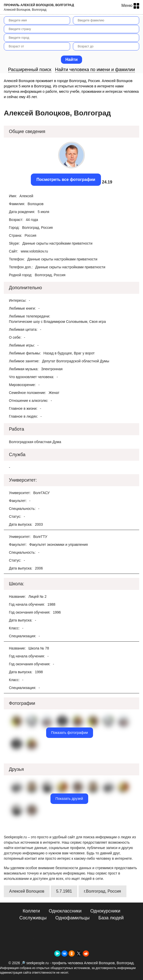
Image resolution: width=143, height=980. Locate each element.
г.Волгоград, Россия (102, 891)
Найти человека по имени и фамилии (95, 69)
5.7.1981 (64, 891)
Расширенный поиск (29, 69)
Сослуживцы (33, 917)
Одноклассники (65, 910)
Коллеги (31, 910)
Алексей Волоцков (26, 891)
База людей (111, 917)
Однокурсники (105, 910)
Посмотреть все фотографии (65, 179)
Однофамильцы (72, 917)
